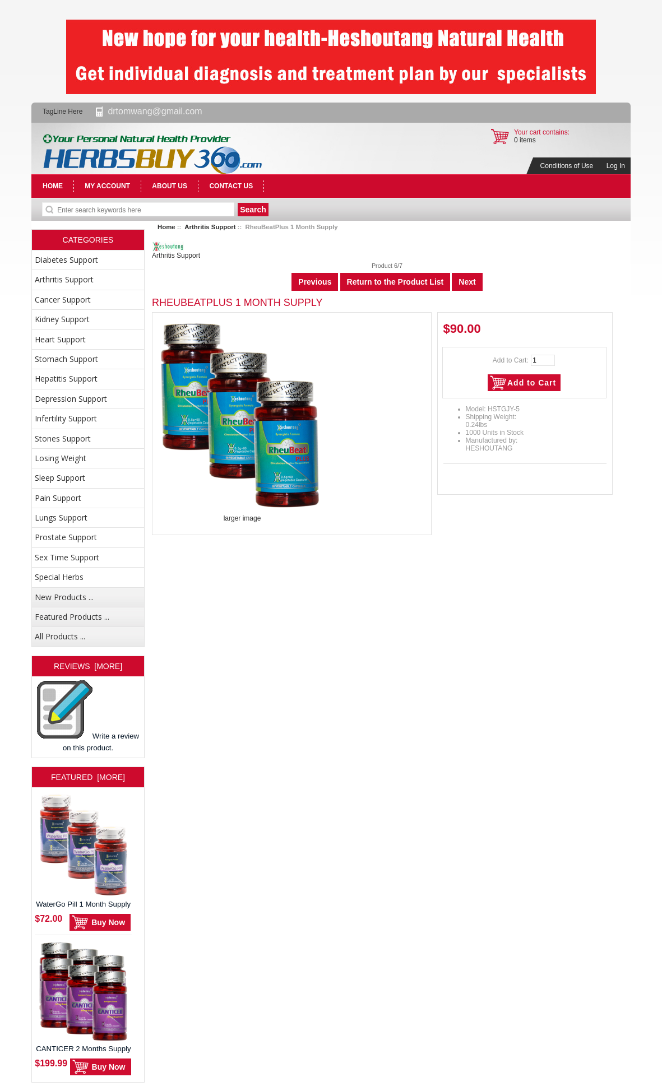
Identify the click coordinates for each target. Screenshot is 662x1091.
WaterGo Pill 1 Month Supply (83, 850)
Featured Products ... (72, 616)
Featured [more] (88, 777)
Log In (616, 166)
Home (166, 227)
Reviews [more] (88, 666)
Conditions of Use (567, 166)
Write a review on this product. (88, 716)
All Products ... (60, 636)
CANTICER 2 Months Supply (83, 994)
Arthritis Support (209, 227)
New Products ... (64, 597)
